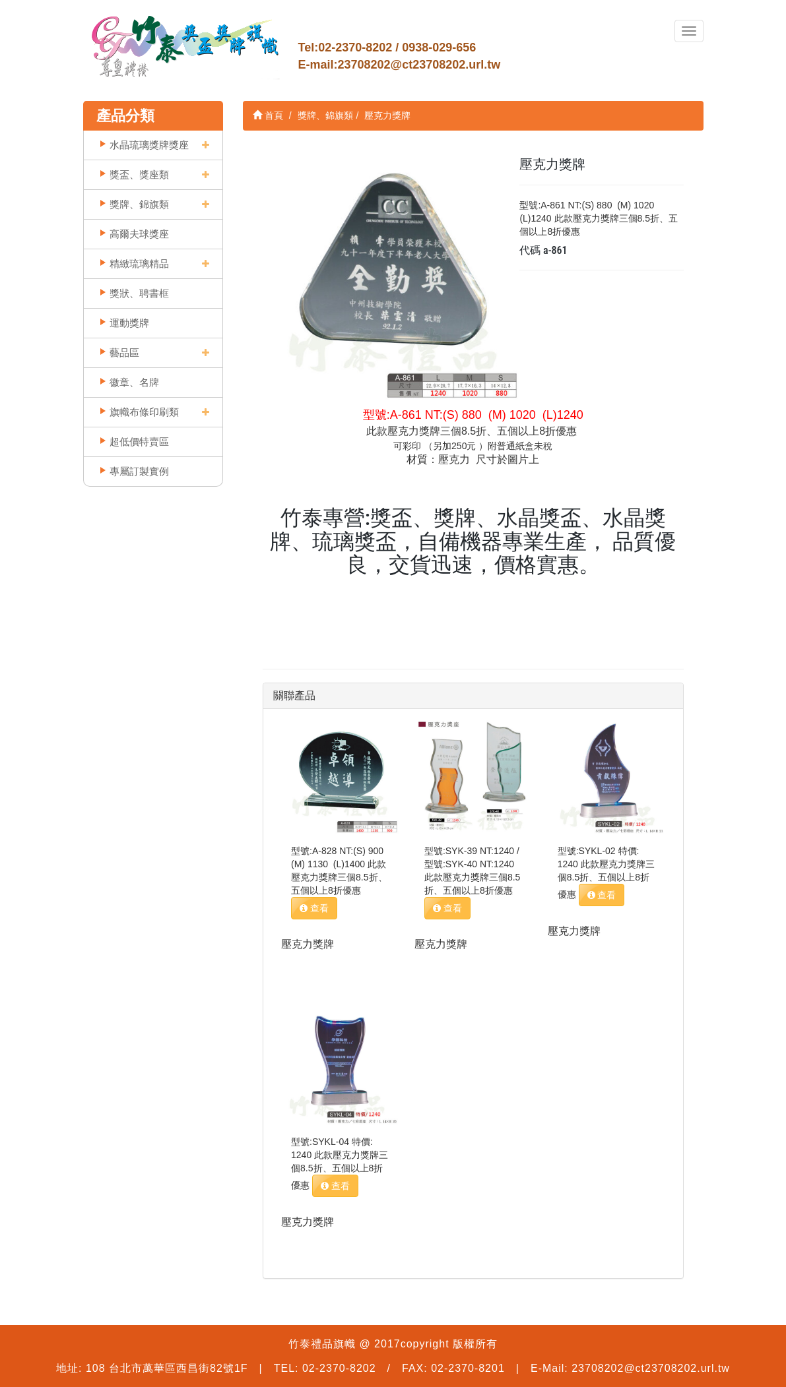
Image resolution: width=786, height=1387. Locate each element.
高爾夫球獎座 (139, 233)
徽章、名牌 (134, 382)
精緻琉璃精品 (139, 263)
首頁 (268, 115)
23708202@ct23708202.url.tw (419, 64)
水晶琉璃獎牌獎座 (149, 144)
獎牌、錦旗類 (139, 204)
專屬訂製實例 (139, 471)
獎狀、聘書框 (139, 293)
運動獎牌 (129, 322)
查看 (314, 908)
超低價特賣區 (139, 441)
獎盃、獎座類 (139, 174)
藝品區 (124, 352)
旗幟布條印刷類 (144, 411)
